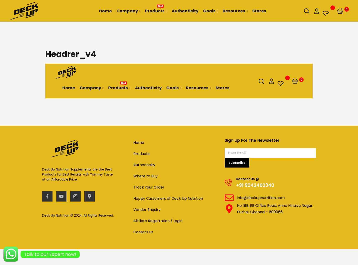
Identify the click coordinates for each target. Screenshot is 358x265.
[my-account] (317, 11)
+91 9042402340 (255, 185)
